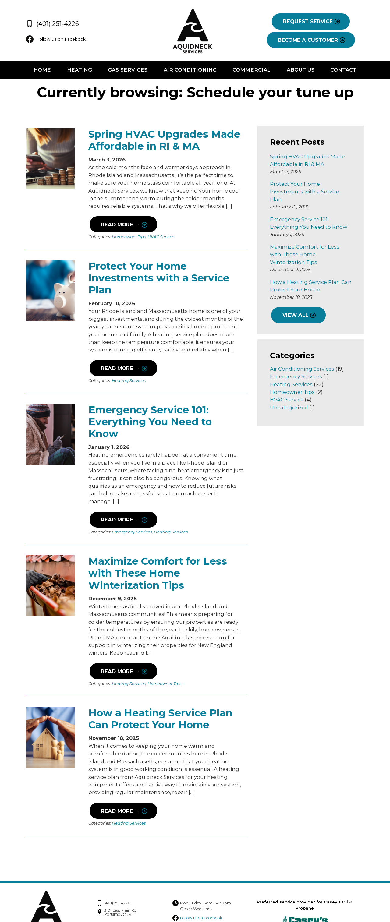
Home (41, 70)
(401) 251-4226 (50, 23)
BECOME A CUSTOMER (309, 40)
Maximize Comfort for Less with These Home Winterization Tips (156, 553)
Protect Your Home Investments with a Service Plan (157, 278)
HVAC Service (159, 237)
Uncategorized (290, 392)
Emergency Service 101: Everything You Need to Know (165, 416)
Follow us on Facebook (55, 39)
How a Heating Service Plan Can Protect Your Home (159, 699)
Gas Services (127, 70)
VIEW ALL (296, 300)
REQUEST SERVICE (309, 22)
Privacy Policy (320, 892)
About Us (301, 70)
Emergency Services (131, 512)
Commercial (252, 70)
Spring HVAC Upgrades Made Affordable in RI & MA (163, 140)
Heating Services (127, 380)
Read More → (119, 225)
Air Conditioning (190, 70)
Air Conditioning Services (303, 353)
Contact (345, 70)
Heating (78, 70)
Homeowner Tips (127, 237)
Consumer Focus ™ (342, 908)
